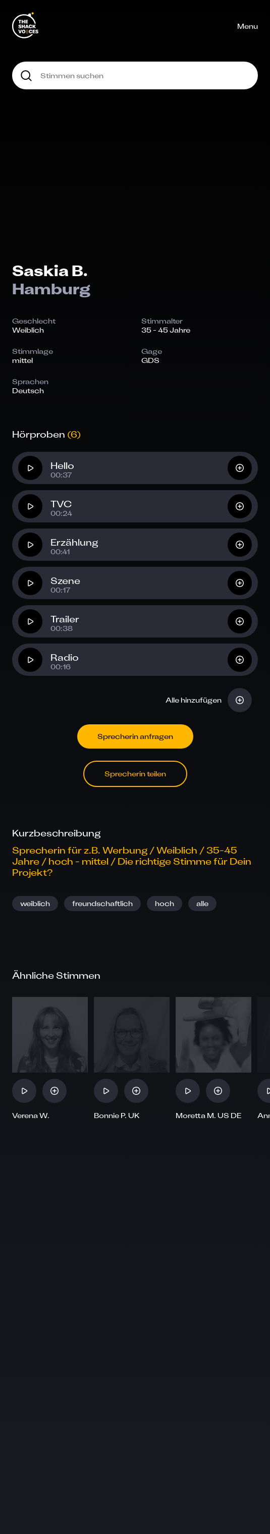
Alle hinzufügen (194, 700)
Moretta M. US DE (209, 1115)
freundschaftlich (102, 903)
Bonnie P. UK (117, 1115)
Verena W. (30, 1115)
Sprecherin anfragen (135, 736)
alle (202, 903)
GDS (150, 360)
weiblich (35, 903)
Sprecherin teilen (135, 773)
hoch (164, 903)
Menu (247, 26)
